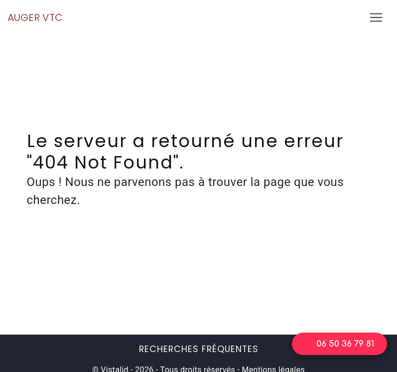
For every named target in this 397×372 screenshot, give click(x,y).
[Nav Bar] (376, 17)
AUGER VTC (35, 17)
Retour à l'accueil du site (198, 251)
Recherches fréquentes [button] (199, 349)
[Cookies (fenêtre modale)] (3, 366)
